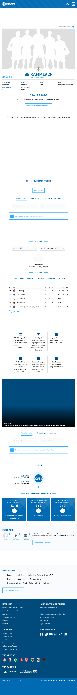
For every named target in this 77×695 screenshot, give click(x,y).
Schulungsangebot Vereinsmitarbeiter (52, 614)
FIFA (19, 680)
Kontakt (5, 624)
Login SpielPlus (45, 624)
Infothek (5, 620)
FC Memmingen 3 (21, 291)
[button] (3, 77)
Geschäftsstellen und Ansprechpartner (15, 611)
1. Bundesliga (7, 633)
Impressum (71, 680)
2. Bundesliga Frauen (9, 649)
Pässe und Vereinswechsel (49, 608)
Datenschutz (61, 680)
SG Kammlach (21, 299)
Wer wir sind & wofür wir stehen (13, 608)
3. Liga (4, 640)
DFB (8, 680)
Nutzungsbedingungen (48, 680)
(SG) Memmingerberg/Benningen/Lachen (28, 307)
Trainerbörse (44, 620)
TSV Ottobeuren (21, 303)
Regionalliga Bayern (9, 643)
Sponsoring (6, 614)
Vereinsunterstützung (9, 617)
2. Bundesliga (7, 636)
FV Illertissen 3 (21, 295)
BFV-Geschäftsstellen (47, 617)
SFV (3, 680)
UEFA (13, 680)
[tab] (21, 199)
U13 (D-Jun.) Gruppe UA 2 (65, 84)
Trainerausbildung (46, 611)
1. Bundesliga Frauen (9, 646)
